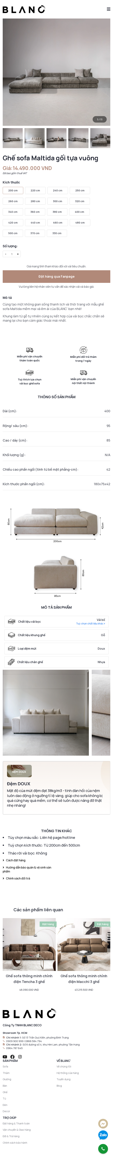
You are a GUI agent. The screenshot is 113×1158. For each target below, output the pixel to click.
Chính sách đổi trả (16, 878)
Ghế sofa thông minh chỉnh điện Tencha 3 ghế (29, 978)
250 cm (80, 190)
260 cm (13, 201)
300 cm (57, 201)
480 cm (80, 222)
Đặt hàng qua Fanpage (57, 276)
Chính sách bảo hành (15, 1142)
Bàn (5, 1085)
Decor (6, 1111)
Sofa (5, 1066)
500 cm (12, 233)
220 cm (35, 190)
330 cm (56, 233)
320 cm (79, 201)
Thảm (6, 1073)
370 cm (34, 233)
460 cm (57, 222)
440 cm (35, 222)
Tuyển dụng (63, 1079)
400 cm (79, 211)
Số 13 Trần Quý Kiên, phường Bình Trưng (45, 1037)
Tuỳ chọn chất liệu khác (90, 623)
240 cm (57, 190)
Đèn (5, 1105)
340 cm (12, 211)
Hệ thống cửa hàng (68, 1073)
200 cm (13, 190)
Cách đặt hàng (14, 860)
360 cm (35, 211)
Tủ (4, 1098)
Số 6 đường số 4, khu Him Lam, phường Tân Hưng (51, 1044)
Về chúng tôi (64, 1066)
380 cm (57, 211)
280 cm (35, 201)
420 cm (13, 222)
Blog (59, 1085)
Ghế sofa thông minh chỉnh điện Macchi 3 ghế (84, 978)
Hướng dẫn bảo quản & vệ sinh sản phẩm (27, 869)
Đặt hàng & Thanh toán (16, 1123)
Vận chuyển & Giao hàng (17, 1129)
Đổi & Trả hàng (11, 1136)
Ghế (5, 1092)
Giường (7, 1079)
